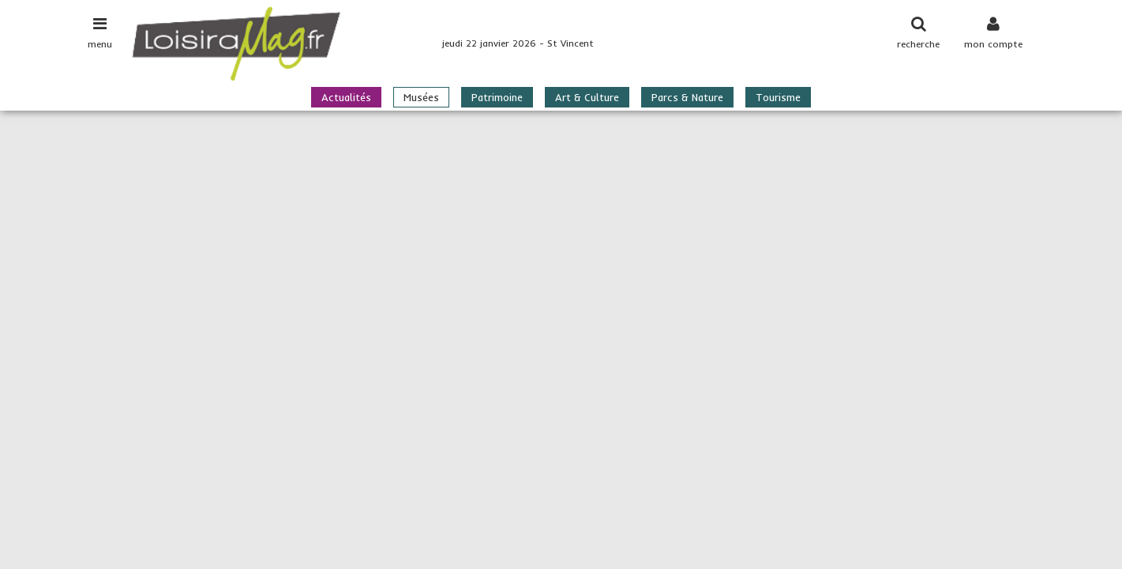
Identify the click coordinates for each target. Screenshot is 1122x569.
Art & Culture (587, 97)
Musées (421, 97)
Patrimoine (497, 97)
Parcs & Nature (687, 97)
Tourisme (778, 97)
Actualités (346, 97)
